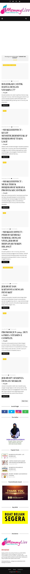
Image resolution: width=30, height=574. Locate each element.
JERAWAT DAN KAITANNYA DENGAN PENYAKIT (13, 289)
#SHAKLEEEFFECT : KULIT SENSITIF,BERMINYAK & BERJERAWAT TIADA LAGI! (14, 135)
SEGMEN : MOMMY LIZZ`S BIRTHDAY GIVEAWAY (18, 474)
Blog (20, 571)
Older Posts (25, 401)
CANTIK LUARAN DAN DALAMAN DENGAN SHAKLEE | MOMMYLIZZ (17, 461)
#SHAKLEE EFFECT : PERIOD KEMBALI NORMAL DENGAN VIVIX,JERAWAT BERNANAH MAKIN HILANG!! (12, 239)
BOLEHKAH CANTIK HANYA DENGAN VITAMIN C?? (12, 87)
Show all (15, 59)
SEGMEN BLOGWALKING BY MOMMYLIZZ (16, 468)
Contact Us (20, 569)
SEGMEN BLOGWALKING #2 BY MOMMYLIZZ (16, 455)
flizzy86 (5, 92)
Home (9, 569)
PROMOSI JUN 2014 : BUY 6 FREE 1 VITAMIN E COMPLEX (15, 335)
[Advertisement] (15, 39)
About (14, 569)
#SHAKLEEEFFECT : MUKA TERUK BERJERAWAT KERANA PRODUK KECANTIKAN (14, 186)
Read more (5, 105)
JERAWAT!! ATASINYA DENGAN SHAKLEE (12, 379)
